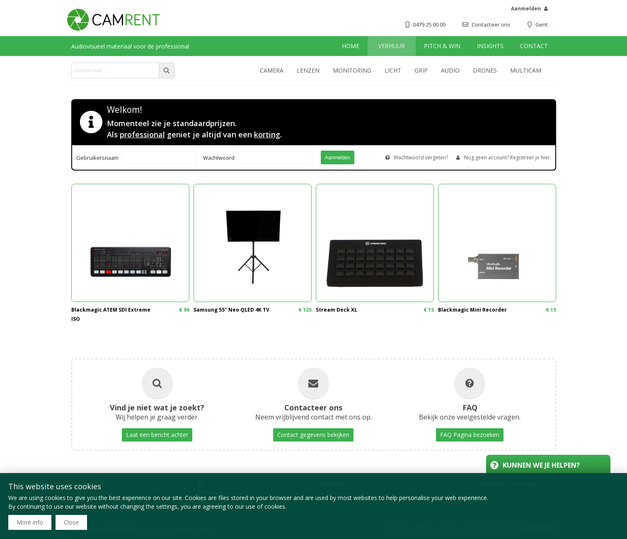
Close (71, 522)
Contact (534, 46)
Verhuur (391, 46)
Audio (450, 70)
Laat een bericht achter (157, 435)
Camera (271, 70)
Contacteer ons (491, 24)
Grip (421, 70)
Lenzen (308, 70)
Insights (490, 46)
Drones (485, 70)
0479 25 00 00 (429, 24)
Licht (393, 70)
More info (30, 522)
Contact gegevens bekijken (313, 435)
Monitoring (352, 70)
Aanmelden (526, 8)
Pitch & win (442, 46)
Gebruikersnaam (97, 157)
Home (350, 46)
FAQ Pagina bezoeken (469, 435)
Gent (541, 24)
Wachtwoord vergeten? (421, 157)
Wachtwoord (219, 157)
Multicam (525, 70)
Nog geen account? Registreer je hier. (507, 157)
